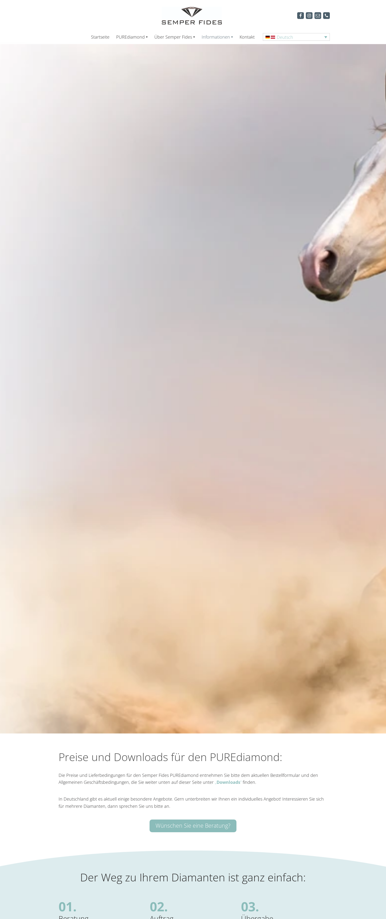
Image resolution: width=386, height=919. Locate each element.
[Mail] (317, 15)
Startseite (100, 37)
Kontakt (247, 37)
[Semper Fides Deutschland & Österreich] (193, 15)
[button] (147, 37)
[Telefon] (326, 15)
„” (228, 782)
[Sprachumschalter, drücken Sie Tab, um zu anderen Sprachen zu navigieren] (296, 37)
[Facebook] (300, 15)
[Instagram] (309, 15)
